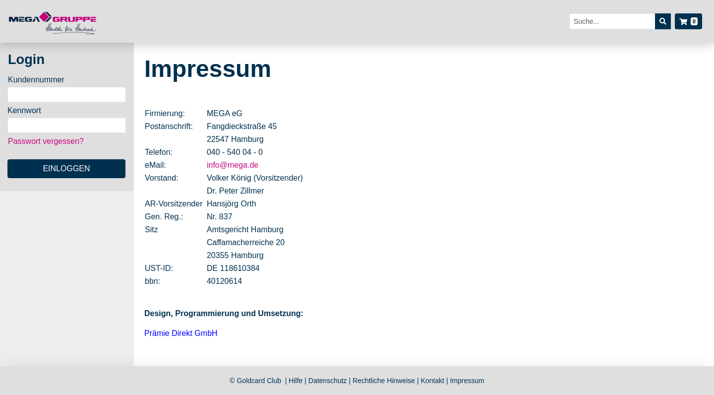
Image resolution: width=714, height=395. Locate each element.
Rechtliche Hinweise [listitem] (385, 381)
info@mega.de (232, 165)
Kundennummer (36, 79)
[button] (688, 21)
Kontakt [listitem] (433, 381)
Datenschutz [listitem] (328, 381)
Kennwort (24, 110)
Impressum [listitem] (467, 381)
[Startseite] (53, 21)
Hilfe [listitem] (296, 381)
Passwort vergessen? (46, 141)
